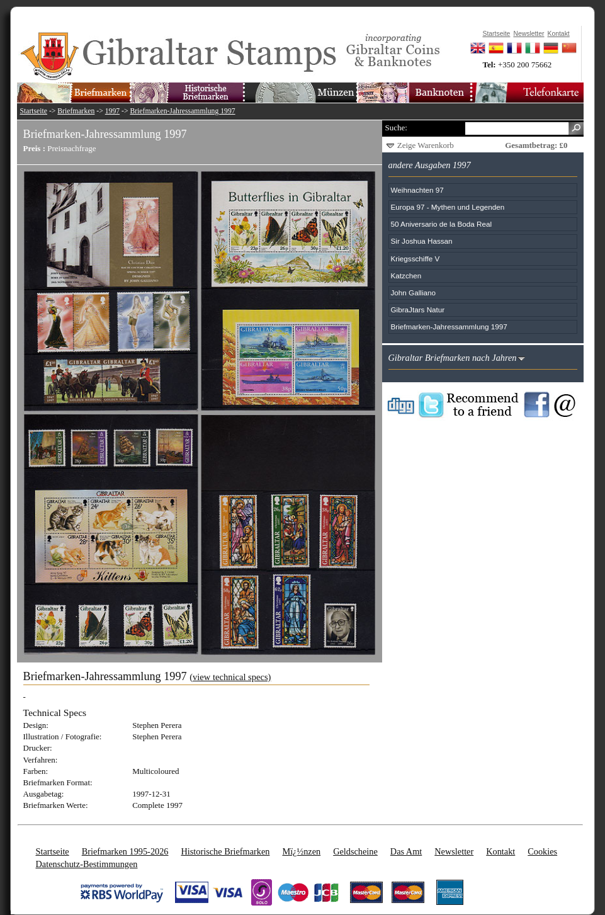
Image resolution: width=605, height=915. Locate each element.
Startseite (34, 111)
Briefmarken (75, 111)
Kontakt (500, 851)
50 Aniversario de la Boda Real (441, 224)
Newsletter (453, 851)
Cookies (542, 851)
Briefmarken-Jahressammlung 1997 (182, 111)
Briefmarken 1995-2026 (125, 851)
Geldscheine (355, 851)
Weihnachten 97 (417, 190)
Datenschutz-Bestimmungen (87, 864)
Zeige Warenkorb (425, 145)
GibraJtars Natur (418, 309)
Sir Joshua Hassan (422, 241)
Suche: (396, 127)
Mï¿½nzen (301, 851)
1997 (112, 111)
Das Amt (406, 851)
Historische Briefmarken (225, 851)
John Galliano (413, 292)
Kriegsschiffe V (415, 258)
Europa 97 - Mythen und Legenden (448, 207)
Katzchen (406, 275)
